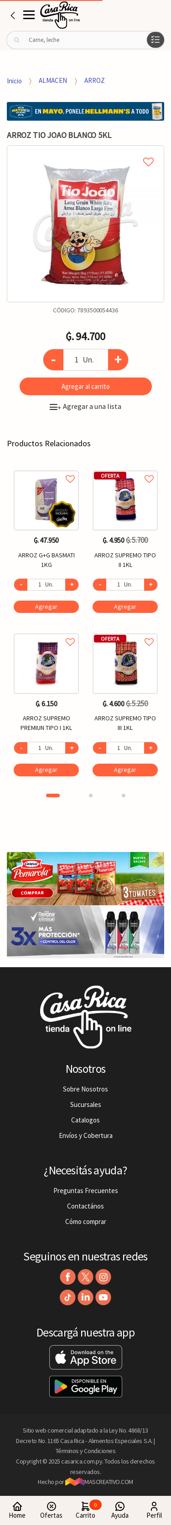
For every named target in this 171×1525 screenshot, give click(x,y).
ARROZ (94, 80)
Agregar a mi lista (85, 152)
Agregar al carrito (86, 386)
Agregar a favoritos (46, 469)
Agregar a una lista (85, 406)
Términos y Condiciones (86, 1451)
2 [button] (91, 795)
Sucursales (85, 1104)
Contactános (85, 1206)
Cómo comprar (85, 1221)
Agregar (46, 606)
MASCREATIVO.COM (99, 1482)
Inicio (14, 80)
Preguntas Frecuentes (85, 1190)
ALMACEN (53, 80)
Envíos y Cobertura (86, 1135)
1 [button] (53, 795)
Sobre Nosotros (85, 1089)
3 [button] (123, 795)
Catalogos (85, 1120)
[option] (85, 224)
